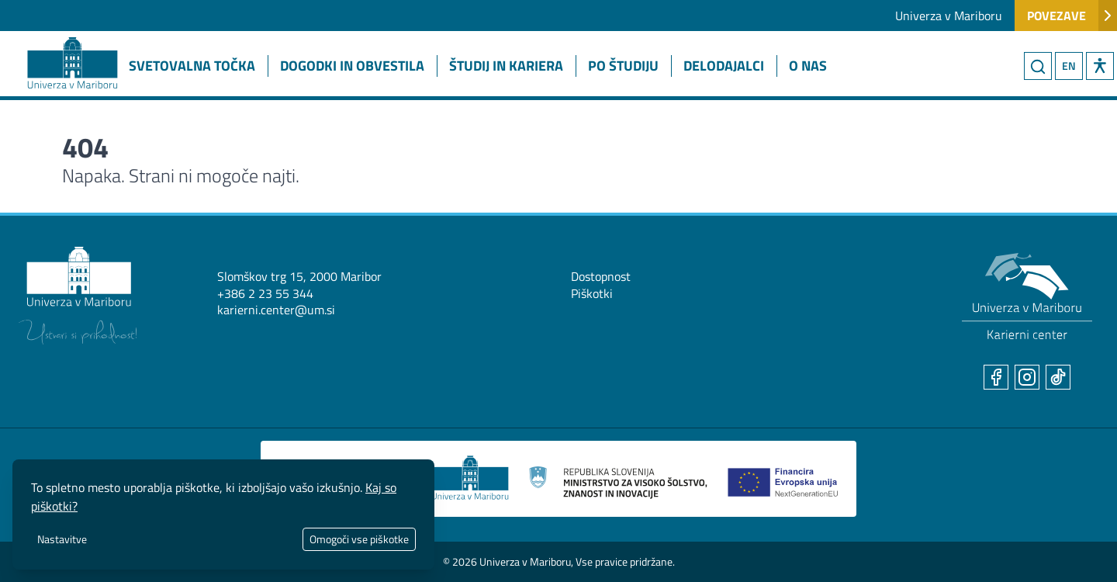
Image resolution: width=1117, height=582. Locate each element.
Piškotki (592, 293)
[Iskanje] (1038, 66)
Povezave (1072, 15)
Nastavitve (62, 539)
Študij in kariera (506, 65)
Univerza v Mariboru (948, 15)
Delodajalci (723, 65)
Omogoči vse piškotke (359, 539)
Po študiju (623, 65)
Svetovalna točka (192, 65)
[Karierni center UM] (1027, 296)
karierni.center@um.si (276, 309)
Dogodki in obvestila (352, 65)
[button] (1100, 66)
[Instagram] (1027, 377)
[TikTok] (1058, 377)
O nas (808, 65)
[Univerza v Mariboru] (77, 296)
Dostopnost (601, 276)
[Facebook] (996, 377)
